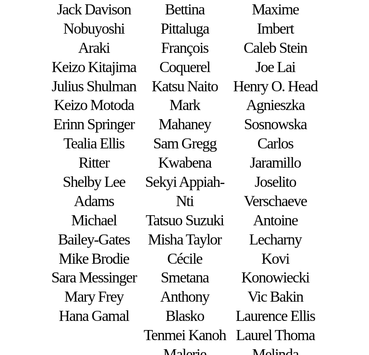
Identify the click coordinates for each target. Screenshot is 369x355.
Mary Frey (93, 296)
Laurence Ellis (275, 315)
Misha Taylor (184, 239)
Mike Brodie (94, 258)
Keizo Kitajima (94, 67)
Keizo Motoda (94, 105)
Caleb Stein (275, 47)
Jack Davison (94, 9)
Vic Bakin (275, 296)
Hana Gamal (94, 315)
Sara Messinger (93, 277)
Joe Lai (275, 67)
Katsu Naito (185, 86)
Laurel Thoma (275, 335)
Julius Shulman (94, 86)
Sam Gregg (185, 143)
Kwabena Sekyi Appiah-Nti (184, 181)
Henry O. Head (275, 86)
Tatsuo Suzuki (185, 220)
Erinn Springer (94, 124)
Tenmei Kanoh (185, 335)
